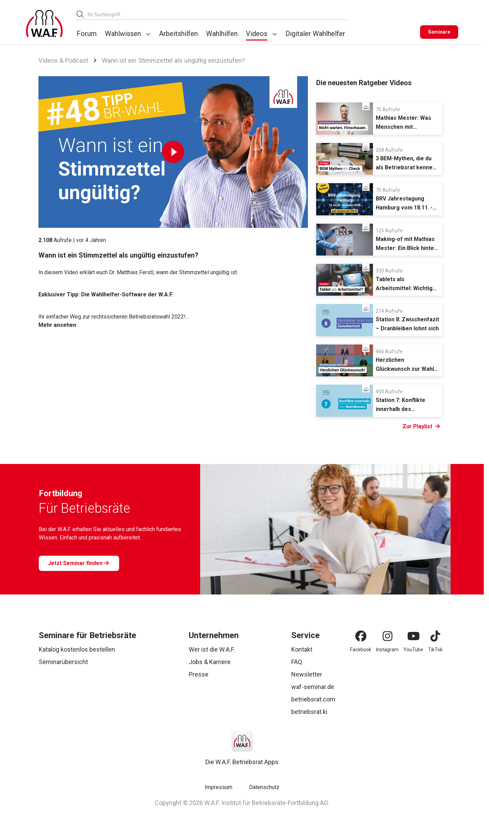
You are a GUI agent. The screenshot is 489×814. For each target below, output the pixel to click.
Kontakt (301, 649)
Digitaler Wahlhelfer (315, 33)
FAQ (296, 661)
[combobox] (218, 14)
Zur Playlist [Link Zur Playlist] (421, 426)
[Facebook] (361, 636)
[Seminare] (439, 32)
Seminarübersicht (63, 661)
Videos (256, 33)
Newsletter (306, 674)
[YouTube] (413, 636)
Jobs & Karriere (210, 661)
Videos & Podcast (63, 60)
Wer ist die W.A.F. (212, 649)
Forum (87, 33)
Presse (198, 674)
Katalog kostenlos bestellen (77, 649)
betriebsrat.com (313, 699)
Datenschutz (264, 787)
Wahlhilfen (222, 33)
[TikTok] (435, 636)
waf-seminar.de (312, 686)
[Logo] (44, 23)
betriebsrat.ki (309, 711)
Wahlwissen (123, 33)
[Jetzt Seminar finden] (79, 563)
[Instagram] (387, 636)
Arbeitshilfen (178, 33)
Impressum (218, 787)
